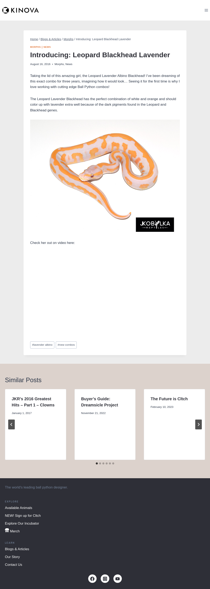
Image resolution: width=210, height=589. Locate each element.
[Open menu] (206, 10)
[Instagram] (105, 578)
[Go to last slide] (11, 424)
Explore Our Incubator (22, 523)
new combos (66, 344)
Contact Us (13, 565)
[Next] (198, 424)
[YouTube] (117, 578)
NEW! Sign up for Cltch (23, 516)
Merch (12, 530)
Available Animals (18, 508)
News (47, 47)
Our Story (12, 557)
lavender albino (42, 344)
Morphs (35, 47)
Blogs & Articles (17, 549)
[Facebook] (92, 578)
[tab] (97, 463)
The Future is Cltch (169, 399)
